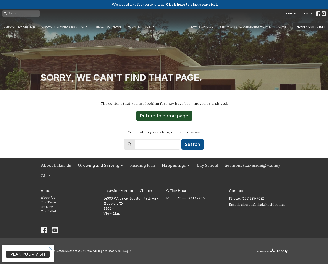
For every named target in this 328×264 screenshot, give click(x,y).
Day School (202, 26)
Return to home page (164, 115)
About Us (48, 197)
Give (282, 26)
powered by (272, 251)
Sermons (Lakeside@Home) (246, 26)
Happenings (141, 26)
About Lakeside (19, 26)
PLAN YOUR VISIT (310, 26)
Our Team (48, 202)
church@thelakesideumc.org (264, 205)
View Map (111, 214)
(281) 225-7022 (253, 198)
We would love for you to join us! (164, 4)
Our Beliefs (49, 211)
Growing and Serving (64, 26)
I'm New (47, 206)
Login (127, 251)
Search (192, 144)
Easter (308, 13)
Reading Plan (108, 26)
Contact (292, 13)
